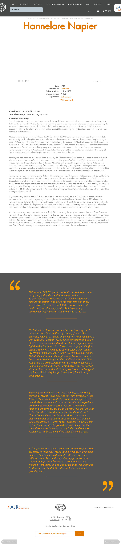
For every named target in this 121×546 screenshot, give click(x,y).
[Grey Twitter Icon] (66, 519)
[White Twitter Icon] (103, 11)
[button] (37, 3)
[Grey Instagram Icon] (70, 519)
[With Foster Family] (75, 99)
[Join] (79, 533)
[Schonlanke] (65, 89)
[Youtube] (98, 11)
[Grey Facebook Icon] (62, 519)
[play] (89, 80)
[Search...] (26, 9)
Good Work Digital (107, 507)
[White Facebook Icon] (101, 11)
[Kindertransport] (75, 96)
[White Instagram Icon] (106, 11)
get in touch (77, 18)
